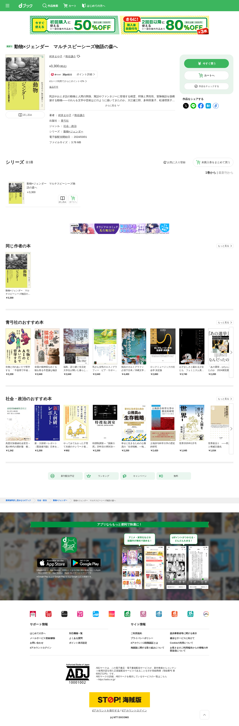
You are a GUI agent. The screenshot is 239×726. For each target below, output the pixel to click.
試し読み (27, 115)
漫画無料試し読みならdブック (18, 500)
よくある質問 (76, 638)
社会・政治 (70, 126)
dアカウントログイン (40, 647)
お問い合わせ (36, 643)
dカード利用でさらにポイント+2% (66, 81)
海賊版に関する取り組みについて (147, 647)
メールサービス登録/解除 (42, 638)
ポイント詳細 (84, 74)
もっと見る (223, 246)
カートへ (209, 75)
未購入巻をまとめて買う (215, 162)
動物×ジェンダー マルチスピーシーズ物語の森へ (51, 185)
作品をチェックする (209, 86)
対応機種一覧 (76, 633)
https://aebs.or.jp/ (106, 679)
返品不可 (53, 87)
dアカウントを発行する (106, 710)
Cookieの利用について (181, 643)
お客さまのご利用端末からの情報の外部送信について (189, 649)
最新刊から (225, 172)
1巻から (210, 172)
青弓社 (65, 120)
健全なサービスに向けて (182, 638)
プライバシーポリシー (142, 638)
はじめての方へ (38, 633)
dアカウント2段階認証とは (144, 643)
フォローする (78, 56)
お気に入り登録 (176, 162)
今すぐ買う (209, 63)
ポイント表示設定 (78, 643)
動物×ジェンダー (73, 131)
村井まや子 (55, 56)
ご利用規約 (136, 633)
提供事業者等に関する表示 (183, 633)
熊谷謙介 (70, 56)
